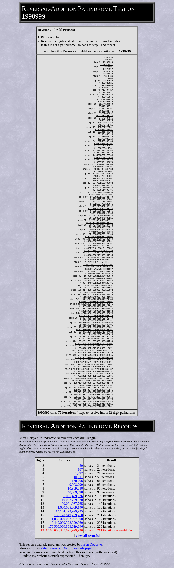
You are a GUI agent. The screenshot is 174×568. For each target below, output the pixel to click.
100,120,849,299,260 (68, 515)
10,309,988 (75, 488)
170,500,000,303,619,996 (65, 526)
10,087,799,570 (72, 500)
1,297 (79, 473)
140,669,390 (74, 492)
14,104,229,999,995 (69, 511)
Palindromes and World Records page (66, 548)
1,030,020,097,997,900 (67, 519)
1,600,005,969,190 (70, 507)
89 (81, 465)
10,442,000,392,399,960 (66, 522)
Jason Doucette (91, 544)
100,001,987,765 (71, 503)
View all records (87, 536)
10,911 (78, 477)
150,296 (77, 481)
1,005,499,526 (73, 496)
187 (80, 469)
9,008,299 (76, 484)
